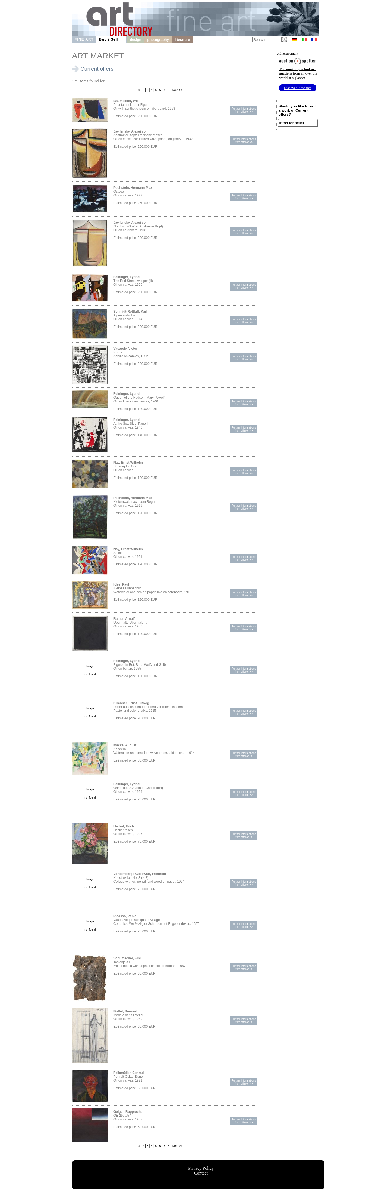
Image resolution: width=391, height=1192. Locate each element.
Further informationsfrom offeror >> (244, 110)
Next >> (177, 89)
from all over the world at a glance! (298, 73)
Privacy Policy (201, 1168)
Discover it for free (297, 88)
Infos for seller (291, 123)
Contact (201, 1173)
